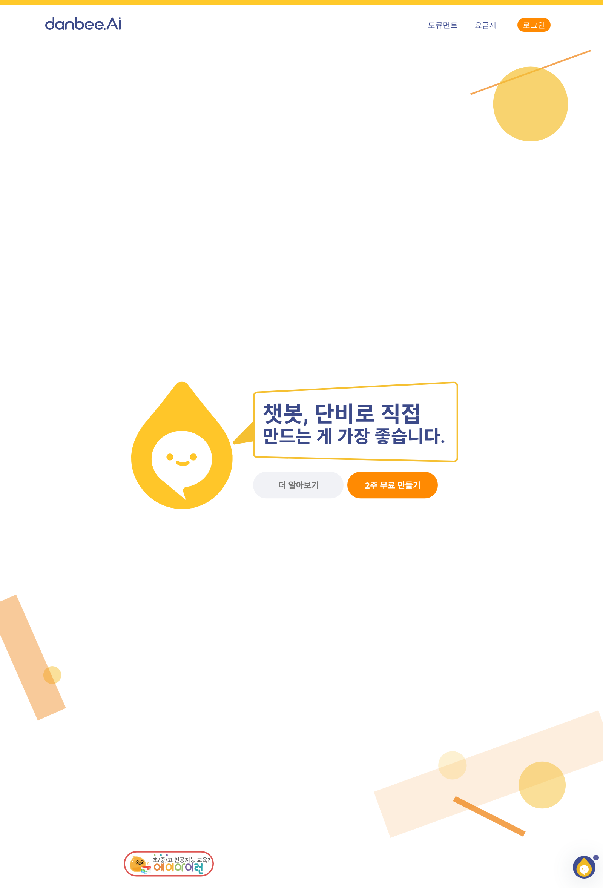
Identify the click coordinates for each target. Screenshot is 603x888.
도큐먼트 (443, 25)
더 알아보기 (298, 485)
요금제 (485, 25)
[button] (584, 867)
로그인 (534, 25)
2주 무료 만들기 (392, 485)
